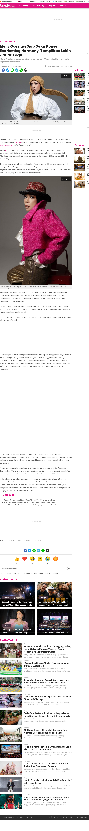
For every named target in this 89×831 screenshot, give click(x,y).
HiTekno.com (58, 1)
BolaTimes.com (46, 1)
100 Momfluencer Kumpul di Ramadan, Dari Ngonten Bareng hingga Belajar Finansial (45, 731)
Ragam (52, 6)
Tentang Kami (67, 817)
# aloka (38, 540)
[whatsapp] (21, 70)
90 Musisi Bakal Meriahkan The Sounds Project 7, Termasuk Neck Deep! (53, 603)
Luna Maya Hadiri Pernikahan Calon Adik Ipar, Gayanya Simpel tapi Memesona (33, 505)
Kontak (47, 817)
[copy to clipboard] (25, 70)
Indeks (63, 6)
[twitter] (8, 70)
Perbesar (66, 76)
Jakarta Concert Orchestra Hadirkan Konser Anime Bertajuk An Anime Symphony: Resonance (53, 631)
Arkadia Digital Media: (7, 1)
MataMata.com (34, 1)
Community (38, 6)
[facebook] (3, 70)
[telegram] (16, 70)
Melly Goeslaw (6, 145)
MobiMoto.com (70, 1)
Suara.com (23, 1)
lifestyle (43, 598)
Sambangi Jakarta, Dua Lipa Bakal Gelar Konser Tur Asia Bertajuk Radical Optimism (16, 631)
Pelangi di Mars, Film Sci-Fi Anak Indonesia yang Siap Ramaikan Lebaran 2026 (47, 748)
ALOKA (18, 142)
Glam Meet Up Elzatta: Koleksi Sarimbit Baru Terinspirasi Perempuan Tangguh (46, 764)
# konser (27, 540)
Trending (23, 6)
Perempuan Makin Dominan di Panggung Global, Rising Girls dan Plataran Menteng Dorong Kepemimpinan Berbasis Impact (47, 649)
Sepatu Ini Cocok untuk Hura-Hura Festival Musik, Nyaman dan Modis (17, 603)
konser (8, 150)
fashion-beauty (9, 598)
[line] (12, 70)
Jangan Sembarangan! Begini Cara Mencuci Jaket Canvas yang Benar (30, 500)
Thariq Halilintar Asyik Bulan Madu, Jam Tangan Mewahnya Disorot (29, 502)
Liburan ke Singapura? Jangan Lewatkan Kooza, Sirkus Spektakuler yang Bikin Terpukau (46, 798)
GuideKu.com (81, 1)
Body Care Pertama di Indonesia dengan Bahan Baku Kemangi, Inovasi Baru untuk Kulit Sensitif (47, 714)
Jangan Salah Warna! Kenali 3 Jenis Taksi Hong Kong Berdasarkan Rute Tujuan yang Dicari (46, 681)
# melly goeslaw (14, 540)
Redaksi (56, 817)
